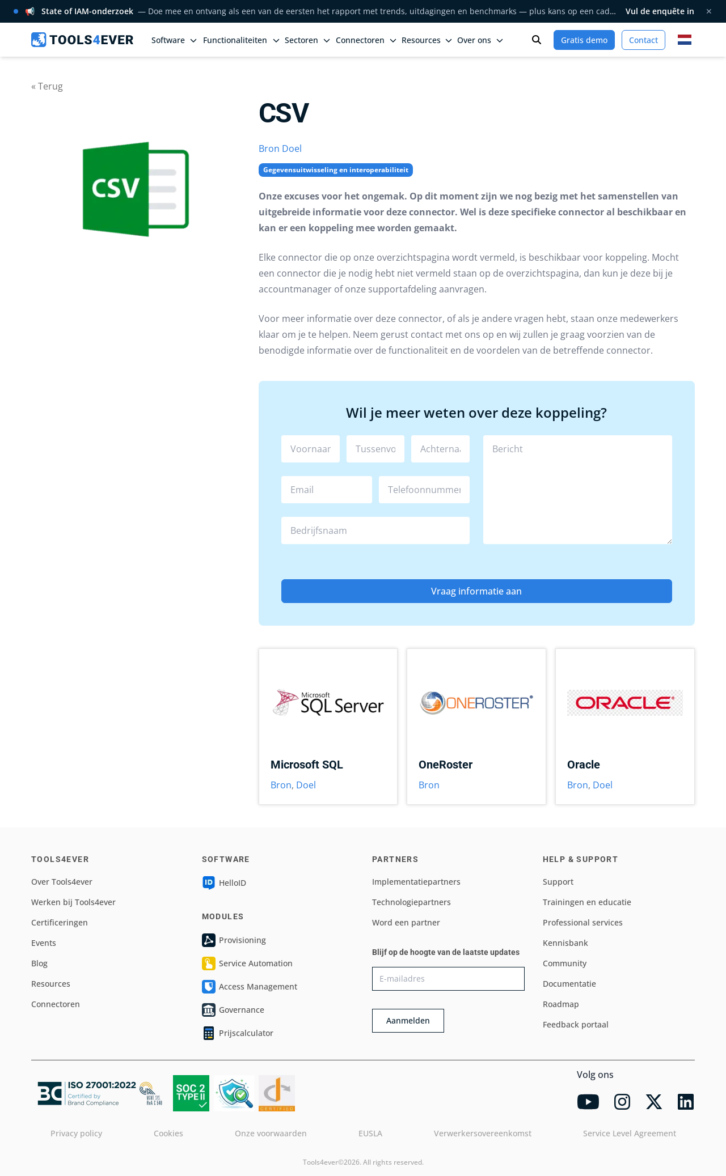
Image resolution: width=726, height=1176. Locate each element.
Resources (50, 983)
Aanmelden (408, 1020)
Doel (292, 148)
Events (43, 942)
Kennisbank (565, 942)
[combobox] (375, 530)
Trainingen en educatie (587, 902)
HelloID (224, 883)
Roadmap (561, 1004)
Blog (39, 963)
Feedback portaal (576, 1024)
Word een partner (406, 922)
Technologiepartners (411, 902)
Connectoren (55, 1004)
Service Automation (247, 963)
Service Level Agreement (629, 1133)
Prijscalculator (237, 1033)
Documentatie (569, 983)
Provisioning (234, 940)
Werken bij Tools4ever (73, 902)
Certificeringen (59, 922)
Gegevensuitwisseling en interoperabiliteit (335, 170)
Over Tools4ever (61, 881)
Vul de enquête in (660, 11)
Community (564, 963)
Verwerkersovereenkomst (482, 1133)
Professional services (583, 922)
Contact (643, 40)
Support (558, 881)
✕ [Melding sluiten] (709, 11)
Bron (269, 148)
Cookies (168, 1133)
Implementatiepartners (416, 881)
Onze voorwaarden (271, 1133)
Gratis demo (584, 40)
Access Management (249, 987)
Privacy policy (76, 1133)
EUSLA (370, 1133)
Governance (233, 1010)
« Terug (47, 86)
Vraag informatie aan (476, 591)
